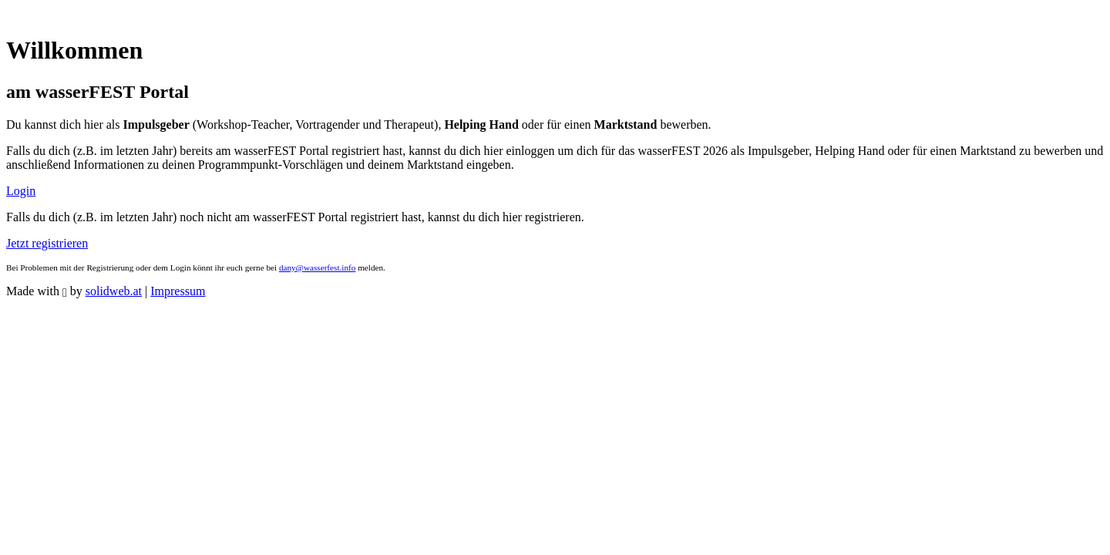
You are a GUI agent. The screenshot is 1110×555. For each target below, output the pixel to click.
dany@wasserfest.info (317, 267)
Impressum (177, 291)
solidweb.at (114, 291)
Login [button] (20, 190)
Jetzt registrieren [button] (47, 243)
